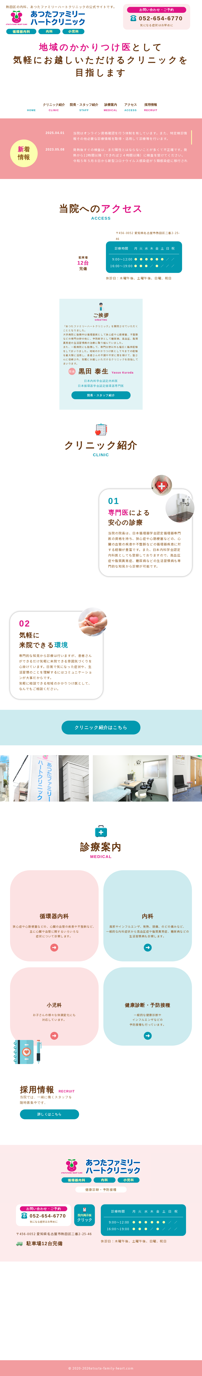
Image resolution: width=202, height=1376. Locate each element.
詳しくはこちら (49, 1114)
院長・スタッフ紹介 (101, 395)
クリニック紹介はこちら (101, 727)
